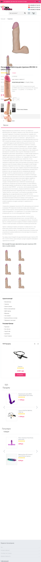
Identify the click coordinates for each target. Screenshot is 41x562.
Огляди (25, 1)
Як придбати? (7, 1)
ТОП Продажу (6, 386)
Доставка (13, 1)
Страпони (10, 19)
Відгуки (5, 125)
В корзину (20, 374)
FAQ (1, 547)
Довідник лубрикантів (5, 556)
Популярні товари (6, 430)
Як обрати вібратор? (5, 550)
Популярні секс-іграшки (6, 553)
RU (37, 1)
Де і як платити (19, 1)
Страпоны (20, 366)
